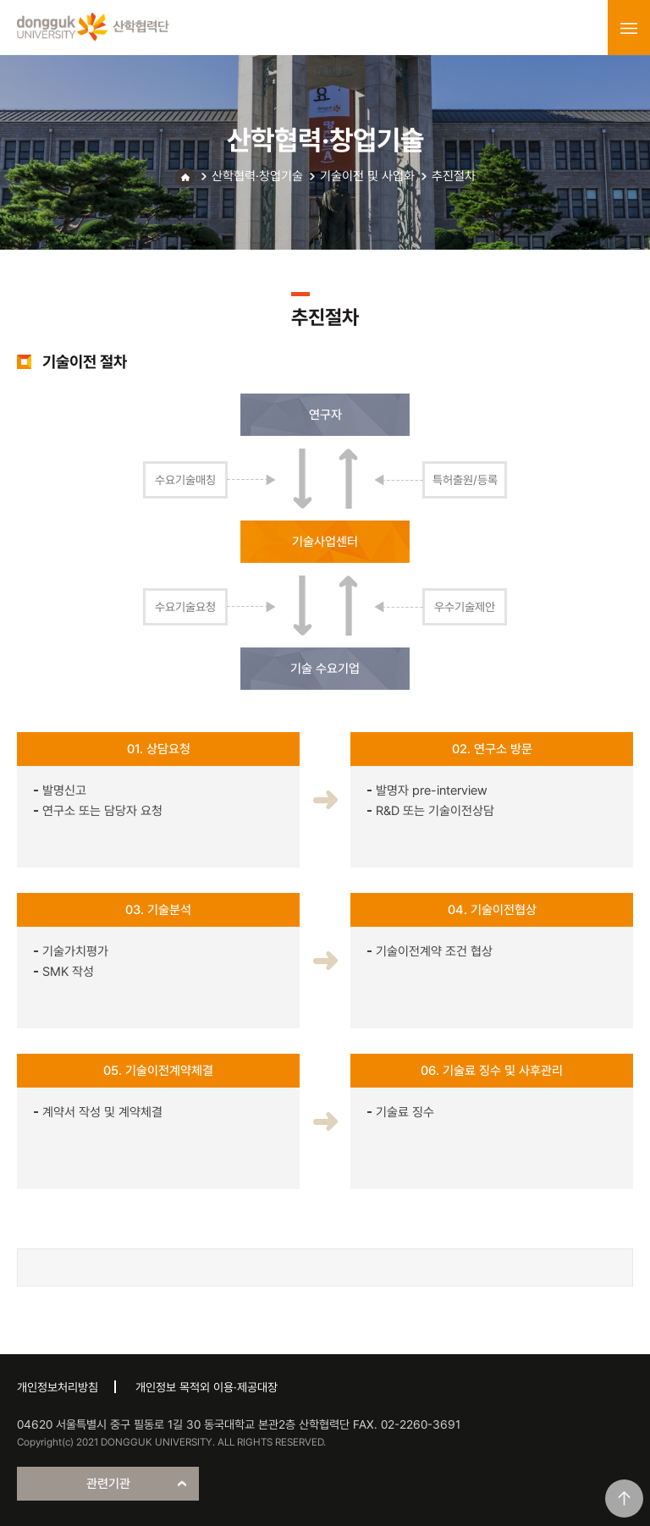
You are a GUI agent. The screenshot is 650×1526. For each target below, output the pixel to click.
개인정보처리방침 (57, 1387)
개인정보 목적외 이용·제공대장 (206, 1387)
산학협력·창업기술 (257, 176)
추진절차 (454, 176)
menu (628, 28)
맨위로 (624, 1498)
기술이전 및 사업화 (367, 176)
